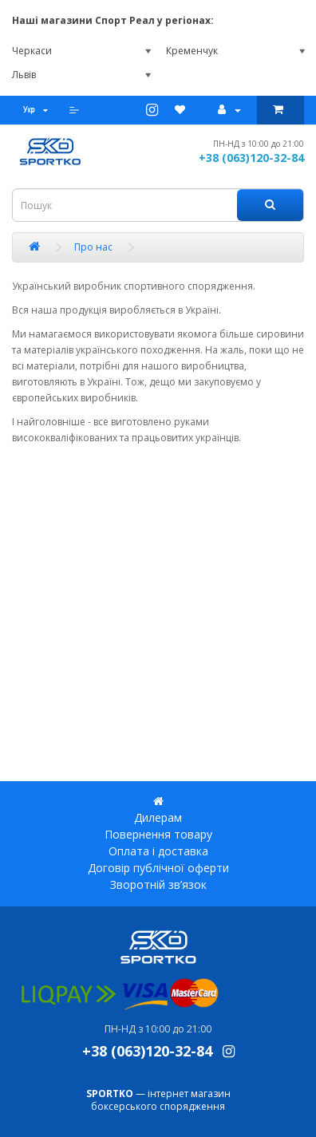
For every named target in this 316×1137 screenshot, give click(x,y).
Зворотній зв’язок (158, 884)
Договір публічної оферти (158, 867)
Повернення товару (158, 834)
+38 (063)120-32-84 (251, 157)
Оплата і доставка (158, 851)
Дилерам (158, 817)
